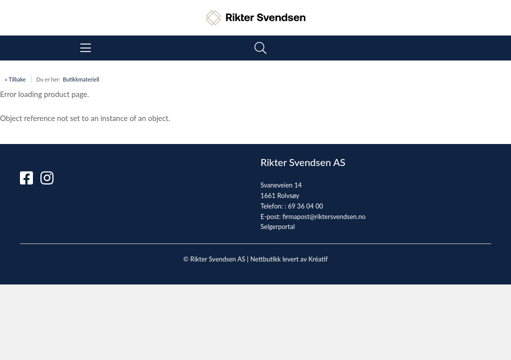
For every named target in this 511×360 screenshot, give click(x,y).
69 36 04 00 (305, 206)
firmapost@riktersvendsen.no (324, 216)
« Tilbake (15, 79)
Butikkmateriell (81, 79)
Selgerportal (277, 226)
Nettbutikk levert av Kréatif (288, 259)
